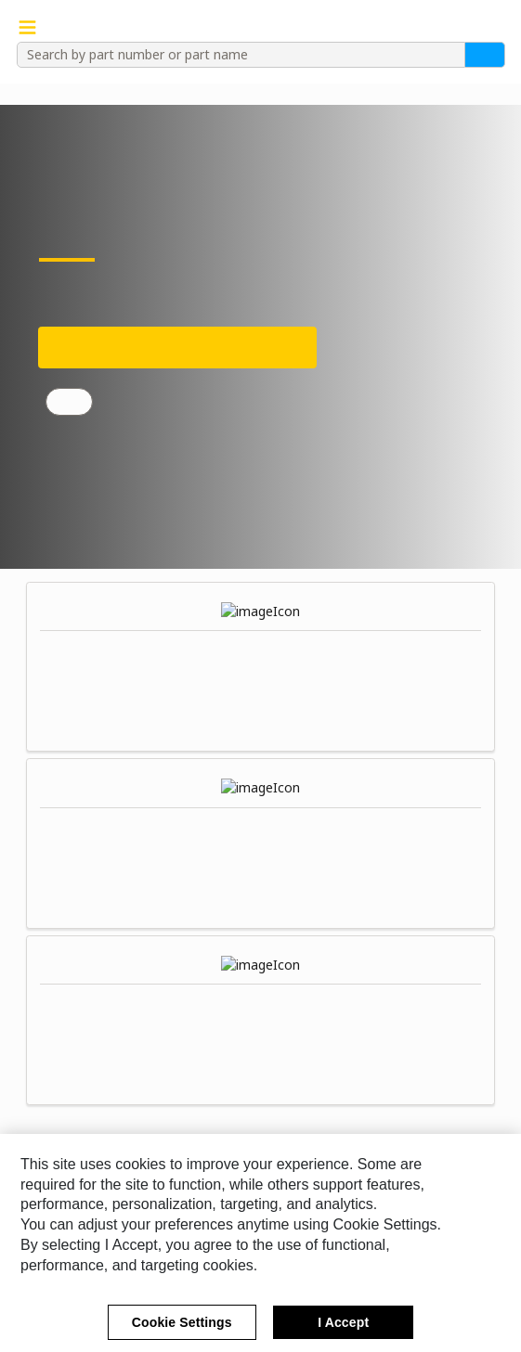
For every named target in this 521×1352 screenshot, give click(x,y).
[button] (495, 27)
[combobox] (234, 55)
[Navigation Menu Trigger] (27, 27)
